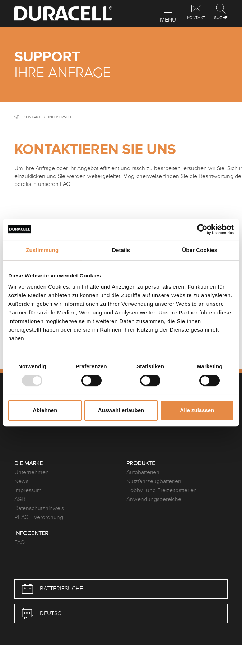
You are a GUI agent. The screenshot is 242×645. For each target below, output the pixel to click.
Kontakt (32, 117)
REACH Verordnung (38, 517)
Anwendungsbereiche (153, 499)
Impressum (28, 490)
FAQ (19, 542)
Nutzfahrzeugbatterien (153, 481)
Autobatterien (142, 472)
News (21, 481)
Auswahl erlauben (121, 410)
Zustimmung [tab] (42, 250)
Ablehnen (45, 410)
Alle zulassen (197, 410)
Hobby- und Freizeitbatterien (161, 490)
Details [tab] (121, 250)
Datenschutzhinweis (39, 508)
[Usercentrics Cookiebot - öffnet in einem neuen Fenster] (202, 229)
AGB (19, 499)
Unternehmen (31, 472)
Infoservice (60, 117)
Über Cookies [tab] (199, 250)
